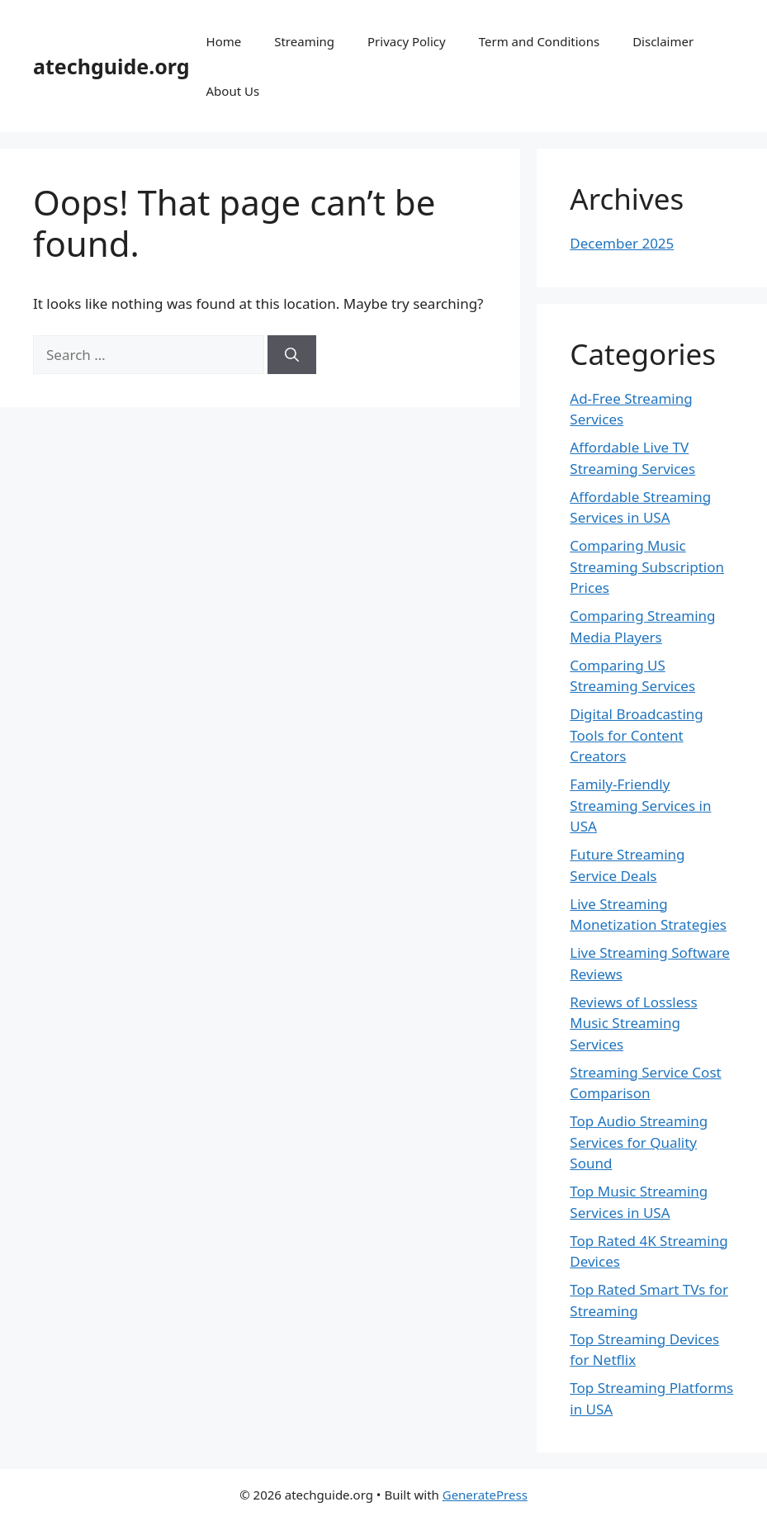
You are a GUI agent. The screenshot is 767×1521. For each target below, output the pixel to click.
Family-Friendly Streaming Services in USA (640, 805)
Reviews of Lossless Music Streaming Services (633, 1023)
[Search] (292, 355)
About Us (233, 91)
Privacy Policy (406, 41)
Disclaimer (663, 41)
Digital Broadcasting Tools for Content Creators (636, 734)
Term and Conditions (539, 41)
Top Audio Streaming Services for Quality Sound (639, 1142)
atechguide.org (111, 66)
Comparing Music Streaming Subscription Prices (647, 566)
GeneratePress (485, 1494)
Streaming (304, 41)
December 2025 (622, 243)
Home (224, 41)
